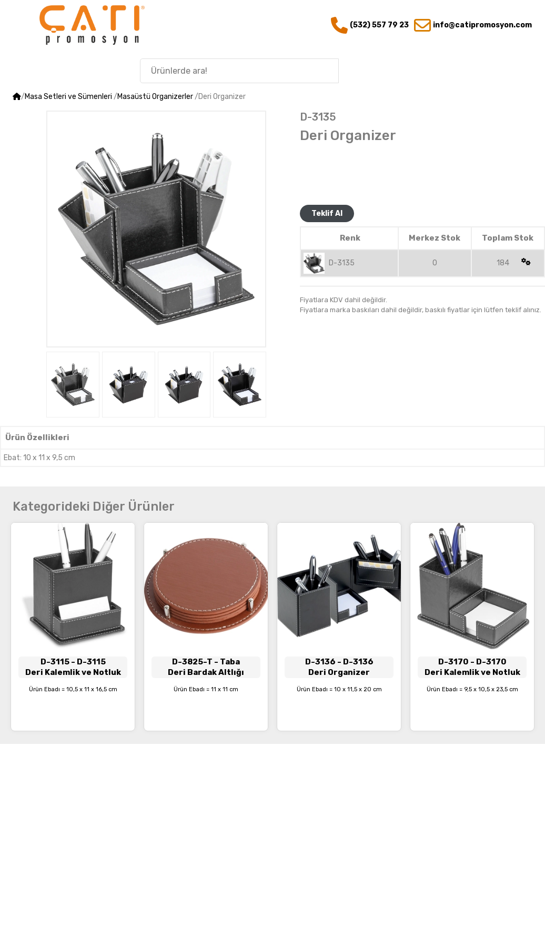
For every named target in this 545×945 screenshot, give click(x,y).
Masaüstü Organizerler (155, 96)
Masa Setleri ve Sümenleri (68, 96)
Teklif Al (326, 213)
